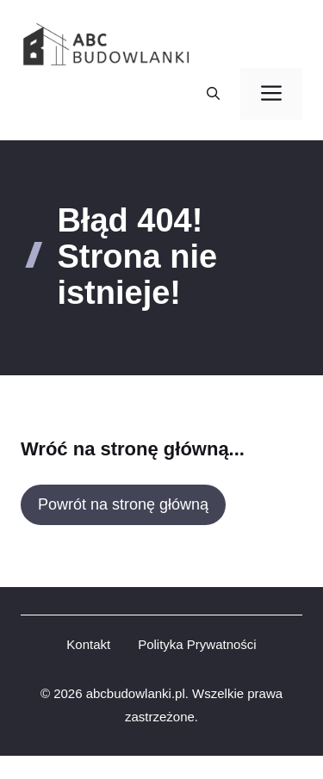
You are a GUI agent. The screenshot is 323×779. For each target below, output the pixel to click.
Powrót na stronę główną (123, 504)
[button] (213, 94)
